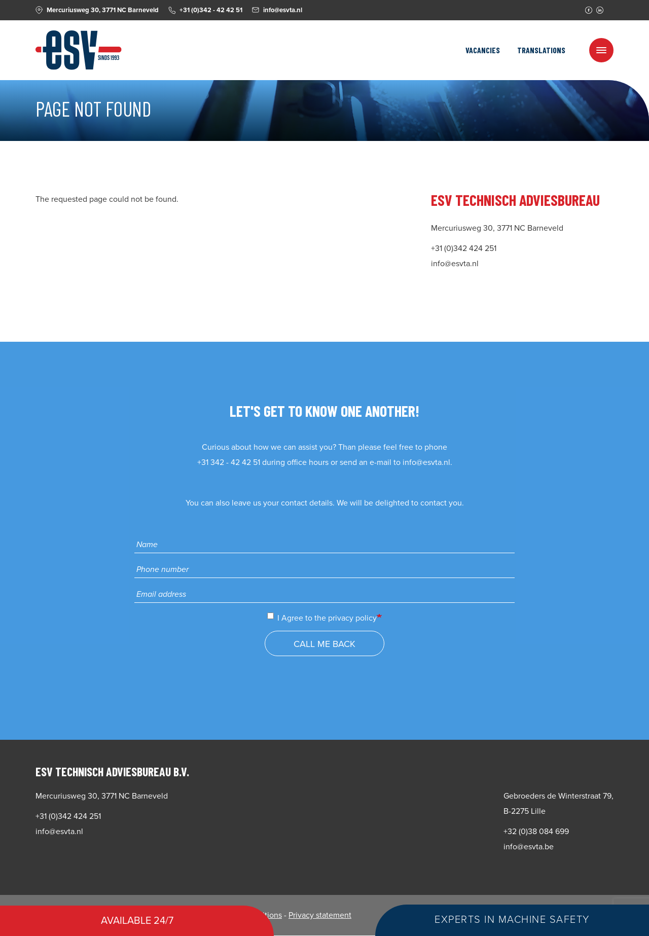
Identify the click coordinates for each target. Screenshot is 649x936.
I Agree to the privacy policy (322, 618)
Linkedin (599, 10)
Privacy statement (320, 915)
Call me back (324, 644)
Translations (541, 50)
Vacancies (482, 50)
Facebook (588, 10)
